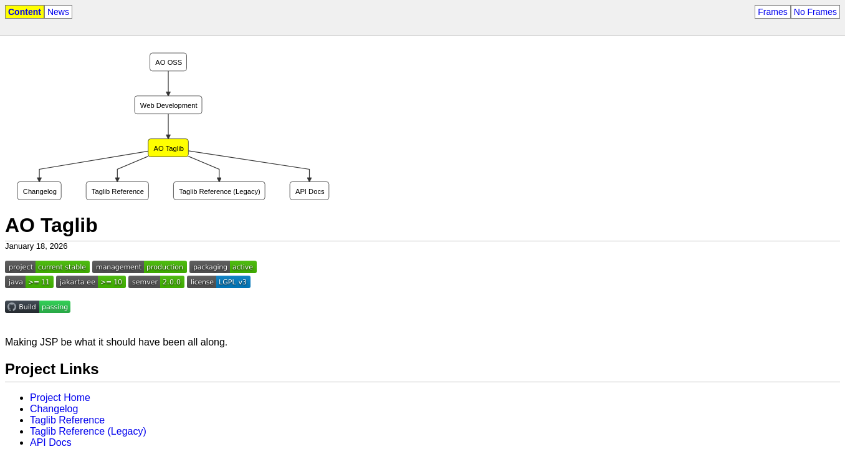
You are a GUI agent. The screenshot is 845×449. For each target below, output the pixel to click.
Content (24, 12)
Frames (772, 12)
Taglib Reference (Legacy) (88, 431)
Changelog (54, 408)
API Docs (51, 442)
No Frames (815, 12)
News (58, 12)
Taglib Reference (67, 420)
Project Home (60, 397)
